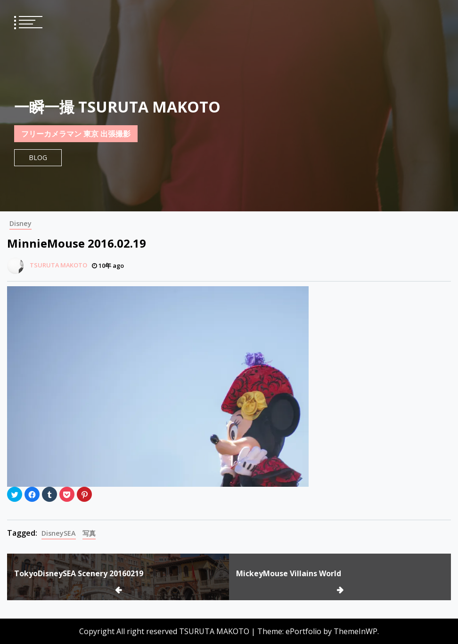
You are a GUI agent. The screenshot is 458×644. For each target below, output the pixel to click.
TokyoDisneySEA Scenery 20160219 (78, 573)
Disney (20, 223)
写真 (89, 533)
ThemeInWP (355, 631)
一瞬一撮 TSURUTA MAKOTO (117, 107)
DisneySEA (58, 533)
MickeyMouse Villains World (288, 573)
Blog (38, 157)
